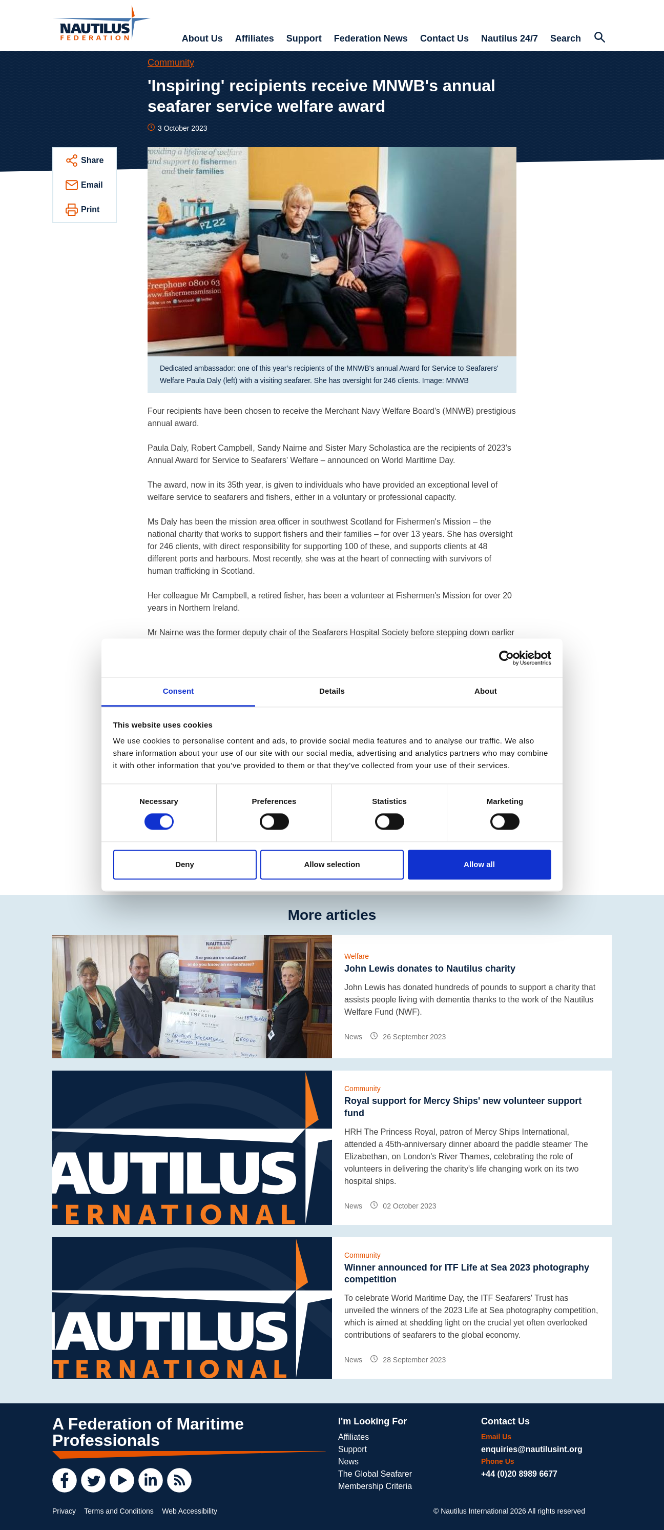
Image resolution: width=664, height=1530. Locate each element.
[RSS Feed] (179, 1480)
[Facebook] (64, 1480)
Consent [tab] (178, 691)
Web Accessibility (189, 1511)
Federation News (371, 38)
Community (171, 62)
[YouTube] (122, 1480)
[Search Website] (599, 38)
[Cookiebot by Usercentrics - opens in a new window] (506, 658)
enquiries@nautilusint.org (532, 1449)
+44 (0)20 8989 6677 (519, 1473)
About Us (202, 38)
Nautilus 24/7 (509, 38)
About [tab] (485, 691)
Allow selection (332, 864)
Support (304, 38)
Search (565, 38)
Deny (184, 864)
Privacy (64, 1511)
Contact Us (444, 38)
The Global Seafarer (375, 1473)
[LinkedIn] (150, 1480)
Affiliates (254, 38)
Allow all (479, 864)
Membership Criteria (375, 1486)
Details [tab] (332, 691)
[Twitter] (93, 1480)
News (348, 1461)
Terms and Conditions (118, 1511)
